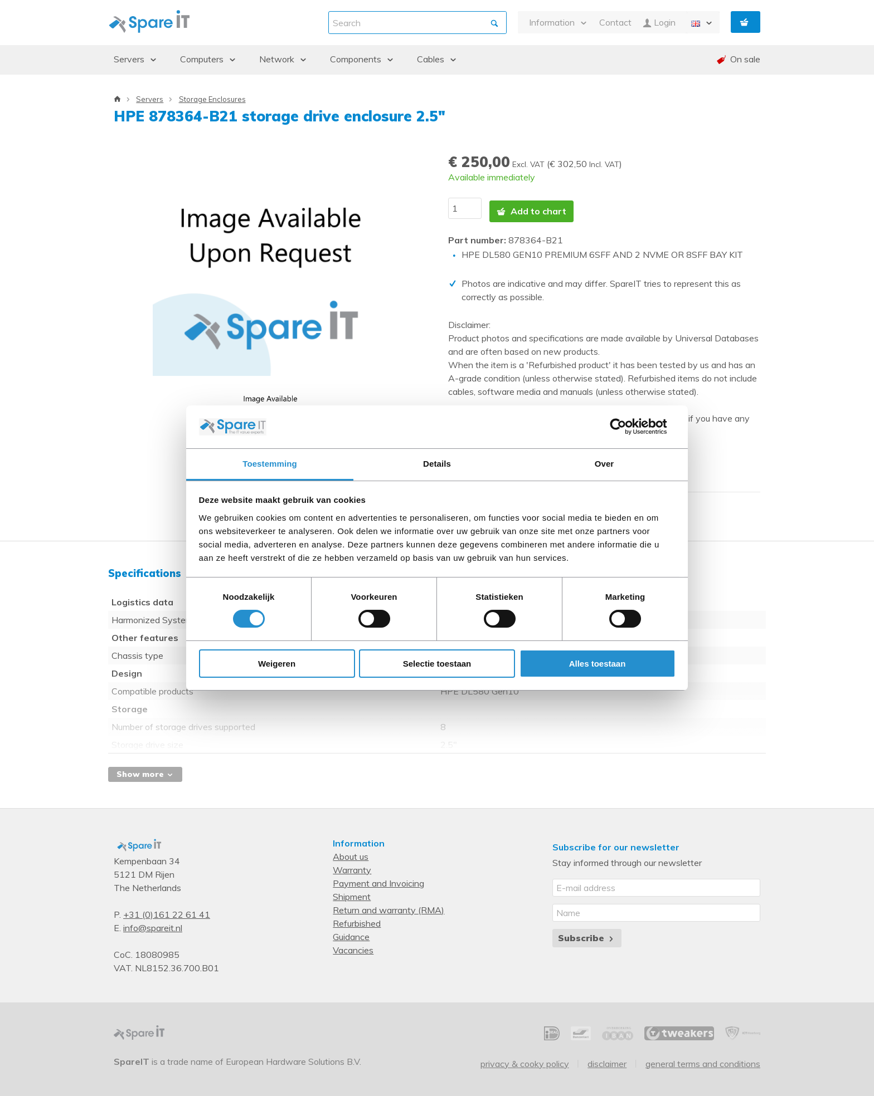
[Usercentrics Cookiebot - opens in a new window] (627, 426)
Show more (145, 769)
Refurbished (357, 917)
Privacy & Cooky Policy (524, 1058)
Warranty (352, 864)
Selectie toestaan (437, 663)
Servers (149, 99)
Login (659, 22)
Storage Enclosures (212, 99)
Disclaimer (607, 1058)
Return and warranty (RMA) (388, 904)
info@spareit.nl (152, 922)
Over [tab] (604, 463)
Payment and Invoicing (378, 877)
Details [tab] (437, 463)
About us (350, 851)
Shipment (352, 891)
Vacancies (353, 944)
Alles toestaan (597, 663)
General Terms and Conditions (702, 1058)
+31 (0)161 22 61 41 (166, 908)
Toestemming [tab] (269, 463)
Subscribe (586, 932)
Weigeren (276, 663)
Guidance (351, 931)
